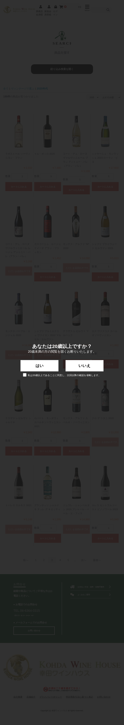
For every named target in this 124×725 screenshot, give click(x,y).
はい (40, 365)
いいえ (84, 365)
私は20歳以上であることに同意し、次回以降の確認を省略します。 (62, 375)
